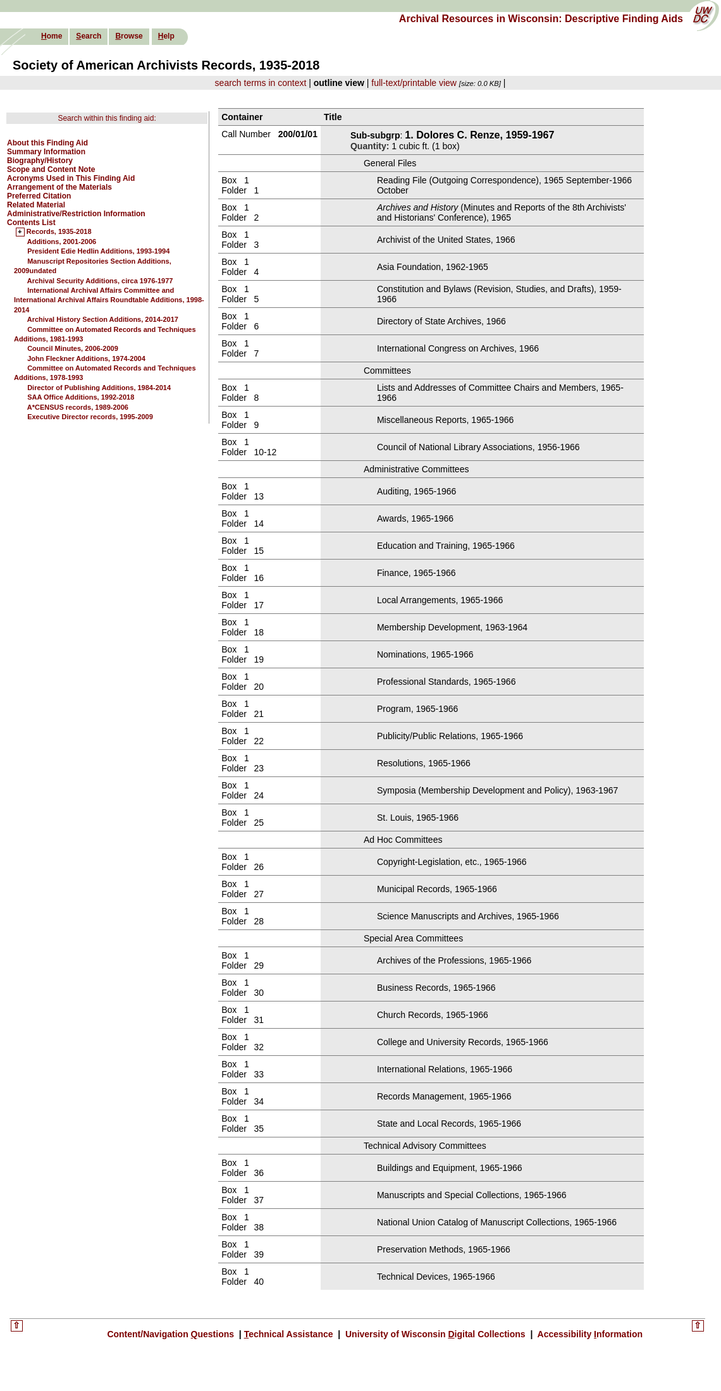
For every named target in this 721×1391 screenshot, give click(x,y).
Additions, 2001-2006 (61, 241)
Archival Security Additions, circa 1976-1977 (100, 281)
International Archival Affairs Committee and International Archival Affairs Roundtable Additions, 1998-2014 (109, 300)
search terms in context (261, 83)
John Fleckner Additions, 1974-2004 (86, 358)
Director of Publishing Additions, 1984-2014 (99, 387)
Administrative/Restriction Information (76, 213)
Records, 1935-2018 (59, 232)
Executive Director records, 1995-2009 (90, 416)
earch (88, 36)
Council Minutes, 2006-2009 (72, 348)
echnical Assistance (290, 1334)
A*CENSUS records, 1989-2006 (77, 407)
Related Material (36, 204)
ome (51, 36)
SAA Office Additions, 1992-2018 (80, 397)
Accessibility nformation (589, 1334)
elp (166, 36)
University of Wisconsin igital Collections (435, 1334)
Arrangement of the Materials (59, 187)
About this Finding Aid (47, 142)
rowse (128, 36)
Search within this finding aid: (107, 118)
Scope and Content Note (51, 169)
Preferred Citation (39, 196)
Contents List (31, 222)
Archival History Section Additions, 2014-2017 (102, 319)
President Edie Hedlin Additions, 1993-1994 (98, 251)
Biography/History (40, 160)
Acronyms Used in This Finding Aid (71, 178)
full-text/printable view (414, 83)
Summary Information (46, 151)
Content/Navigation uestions (172, 1334)
